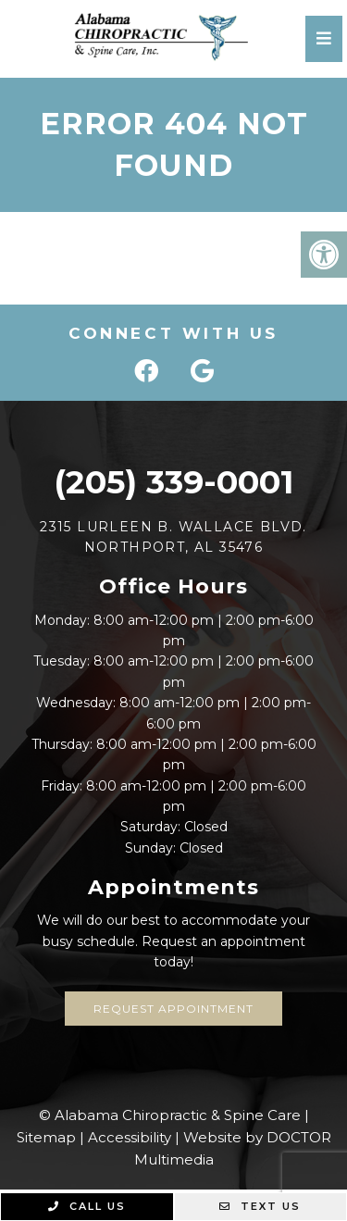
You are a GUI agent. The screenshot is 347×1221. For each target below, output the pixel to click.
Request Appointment (173, 1008)
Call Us (87, 1206)
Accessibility (129, 1137)
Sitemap (46, 1137)
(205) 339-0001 (173, 482)
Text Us (260, 1206)
